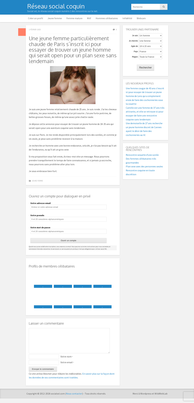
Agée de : (135, 46)
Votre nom (66, 361)
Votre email (67, 366)
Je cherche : (134, 41)
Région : (135, 57)
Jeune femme (55, 18)
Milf (89, 18)
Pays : (136, 51)
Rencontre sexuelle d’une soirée (142, 154)
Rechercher (145, 67)
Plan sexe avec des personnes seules (144, 166)
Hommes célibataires (107, 18)
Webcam (141, 18)
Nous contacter (74, 398)
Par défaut (22, 32)
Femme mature (74, 18)
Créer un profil (35, 18)
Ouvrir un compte (68, 240)
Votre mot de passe (40, 227)
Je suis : (135, 35)
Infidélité (127, 18)
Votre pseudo (37, 215)
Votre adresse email (40, 203)
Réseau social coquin (56, 6)
